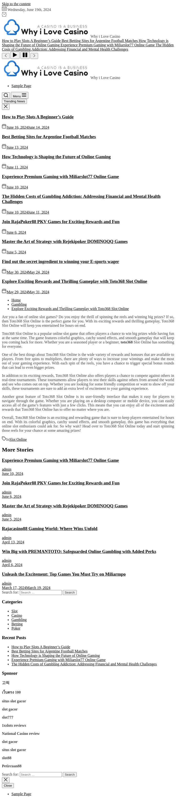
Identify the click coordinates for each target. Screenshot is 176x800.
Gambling (19, 620)
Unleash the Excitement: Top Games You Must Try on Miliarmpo (64, 574)
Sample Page (21, 86)
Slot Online (18, 439)
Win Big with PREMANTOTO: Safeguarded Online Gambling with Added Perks (79, 551)
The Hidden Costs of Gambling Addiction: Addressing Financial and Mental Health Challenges (84, 664)
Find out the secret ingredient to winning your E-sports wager (60, 261)
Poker (15, 628)
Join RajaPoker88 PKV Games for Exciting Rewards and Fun (61, 221)
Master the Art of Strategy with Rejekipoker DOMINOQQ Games (65, 241)
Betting (17, 624)
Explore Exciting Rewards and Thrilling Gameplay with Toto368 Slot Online (74, 281)
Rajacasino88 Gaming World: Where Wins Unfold (49, 528)
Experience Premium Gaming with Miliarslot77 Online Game (60, 176)
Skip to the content (16, 4)
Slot (14, 611)
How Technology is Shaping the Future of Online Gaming (56, 156)
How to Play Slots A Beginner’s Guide (38, 116)
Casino (16, 615)
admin (6, 469)
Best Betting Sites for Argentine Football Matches (49, 136)
